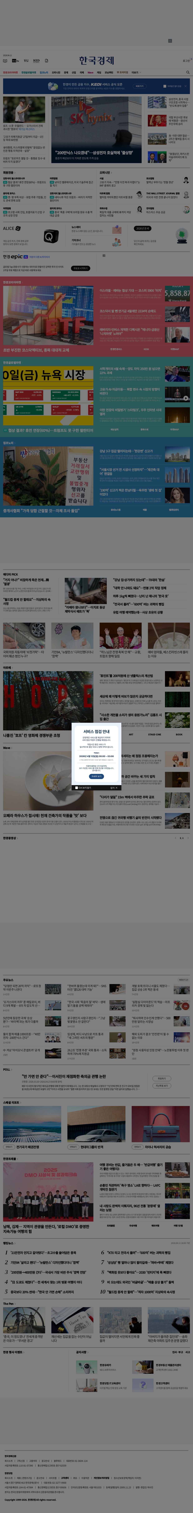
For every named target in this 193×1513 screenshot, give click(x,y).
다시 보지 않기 (85, 788)
